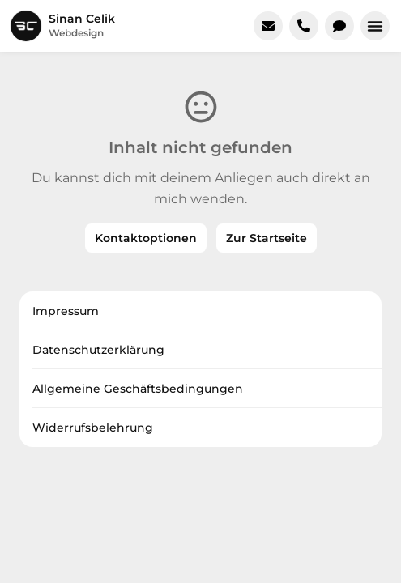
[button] (375, 25)
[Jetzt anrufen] (303, 25)
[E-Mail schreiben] (268, 25)
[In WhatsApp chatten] (339, 25)
